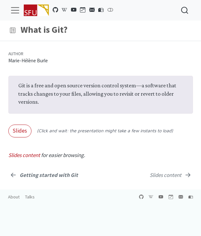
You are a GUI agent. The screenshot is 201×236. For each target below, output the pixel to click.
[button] (12, 31)
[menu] (15, 10)
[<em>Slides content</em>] (170, 175)
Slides (20, 130)
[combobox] (185, 10)
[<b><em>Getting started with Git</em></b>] (44, 175)
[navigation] (106, 31)
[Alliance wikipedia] (64, 9)
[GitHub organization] (55, 9)
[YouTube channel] (74, 9)
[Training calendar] (83, 9)
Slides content (24, 155)
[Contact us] (101, 9)
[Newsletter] (92, 9)
